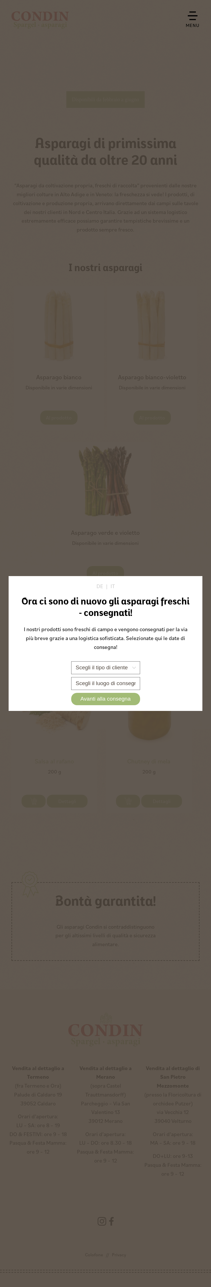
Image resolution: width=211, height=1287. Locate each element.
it (113, 586)
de (99, 586)
